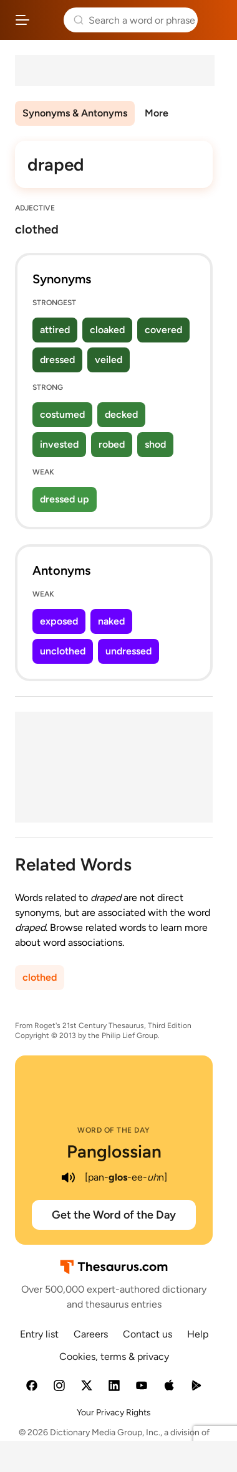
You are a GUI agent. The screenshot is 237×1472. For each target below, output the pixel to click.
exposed (59, 621)
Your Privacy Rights (114, 1412)
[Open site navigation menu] (22, 20)
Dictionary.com (215, 19)
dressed (57, 360)
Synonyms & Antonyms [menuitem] (74, 113)
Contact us (147, 1334)
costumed (62, 414)
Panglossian (114, 1151)
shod (155, 444)
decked (121, 414)
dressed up (64, 499)
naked (111, 621)
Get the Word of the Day (114, 1215)
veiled (108, 360)
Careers (91, 1334)
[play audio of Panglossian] (68, 1177)
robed (112, 444)
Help (197, 1334)
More (156, 113)
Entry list (39, 1334)
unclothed (62, 651)
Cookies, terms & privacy (114, 1356)
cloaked (107, 330)
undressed (128, 651)
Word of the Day (113, 1130)
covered (163, 330)
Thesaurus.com (47, 19)
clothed (39, 977)
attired (55, 330)
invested (59, 444)
